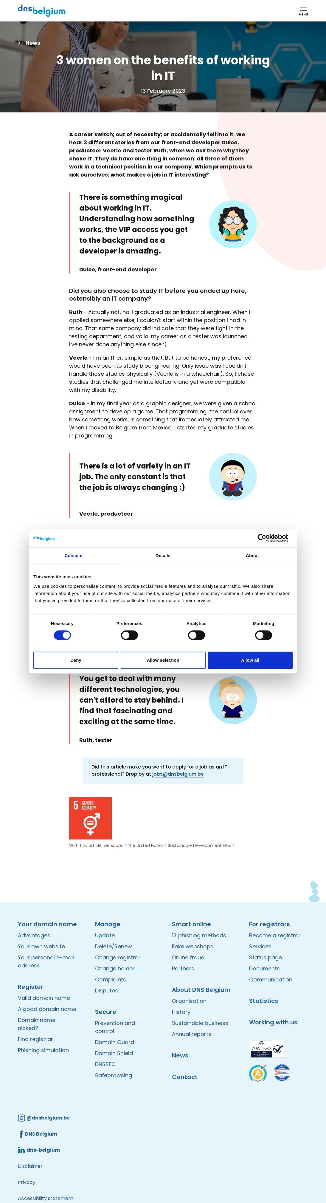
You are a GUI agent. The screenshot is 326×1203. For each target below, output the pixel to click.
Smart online (191, 924)
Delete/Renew (113, 946)
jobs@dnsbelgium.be (178, 774)
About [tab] (252, 555)
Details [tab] (163, 555)
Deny (75, 660)
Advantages (34, 935)
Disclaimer (30, 1166)
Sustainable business (200, 1023)
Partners (183, 968)
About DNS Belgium (201, 990)
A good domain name (47, 1009)
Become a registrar (275, 935)
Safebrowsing (113, 1075)
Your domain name (47, 924)
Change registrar (118, 957)
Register (30, 987)
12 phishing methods (199, 935)
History (181, 1012)
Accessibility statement (45, 1198)
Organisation (189, 1001)
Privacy (26, 1182)
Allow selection (163, 660)
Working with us (273, 1022)
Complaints (110, 979)
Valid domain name (44, 998)
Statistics (263, 1001)
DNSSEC (105, 1064)
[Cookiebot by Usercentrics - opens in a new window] (266, 538)
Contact (185, 1077)
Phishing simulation (43, 1050)
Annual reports (191, 1034)
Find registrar (35, 1039)
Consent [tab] (74, 555)
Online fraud (188, 957)
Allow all (250, 660)
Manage (107, 924)
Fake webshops (192, 946)
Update (105, 935)
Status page (265, 957)
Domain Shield (114, 1053)
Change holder (115, 968)
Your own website (41, 946)
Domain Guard (114, 1042)
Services (260, 946)
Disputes (106, 990)
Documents (264, 968)
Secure (105, 1012)
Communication (270, 979)
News (180, 1055)
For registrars (269, 924)
